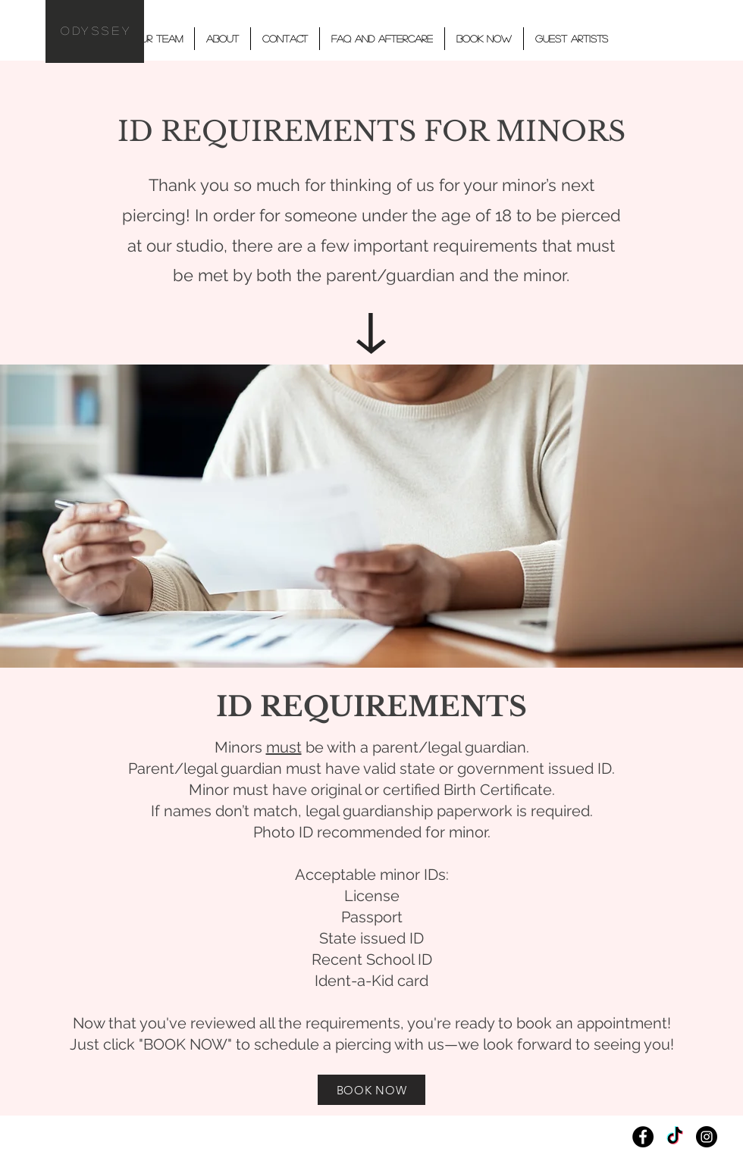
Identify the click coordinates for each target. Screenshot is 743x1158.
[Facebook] (643, 1136)
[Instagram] (706, 1136)
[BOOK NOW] (371, 1090)
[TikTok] (674, 1136)
